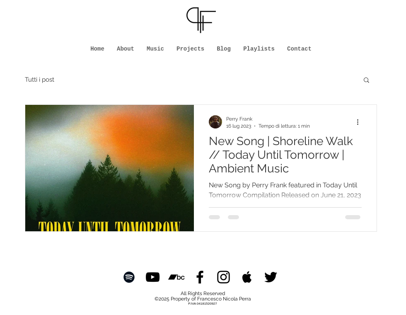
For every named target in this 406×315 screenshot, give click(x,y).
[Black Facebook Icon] (199, 277)
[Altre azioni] (360, 122)
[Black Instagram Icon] (223, 277)
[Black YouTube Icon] (152, 277)
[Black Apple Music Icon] (247, 277)
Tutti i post (39, 79)
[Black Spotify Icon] (129, 277)
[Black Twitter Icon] (270, 277)
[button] (366, 80)
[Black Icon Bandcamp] (176, 277)
